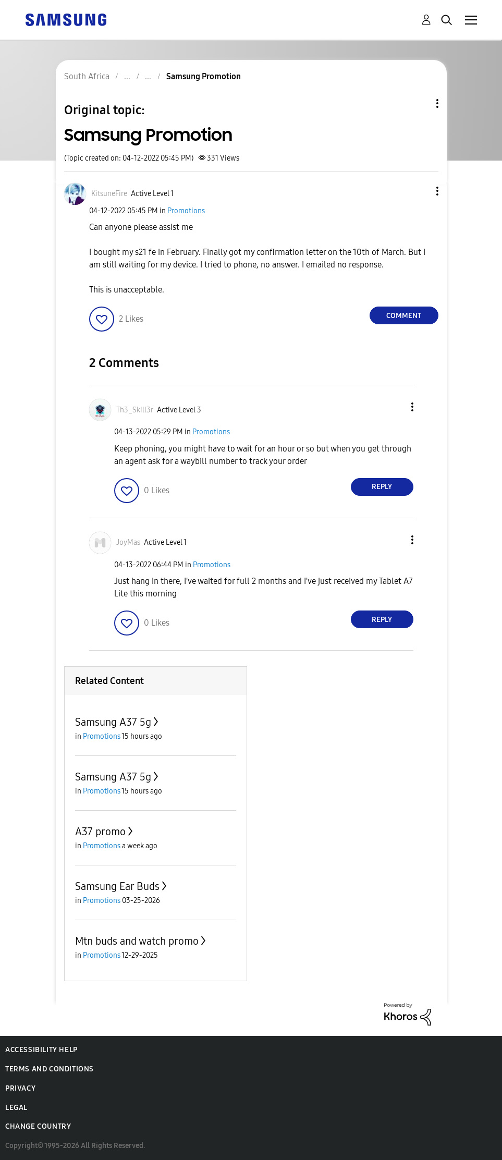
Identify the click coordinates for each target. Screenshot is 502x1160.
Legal (16, 1107)
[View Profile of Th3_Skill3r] (134, 410)
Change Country (38, 1126)
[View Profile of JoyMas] (128, 542)
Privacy (20, 1088)
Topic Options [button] (419, 103)
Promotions (186, 210)
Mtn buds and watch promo (137, 941)
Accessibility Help (41, 1049)
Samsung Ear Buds (117, 886)
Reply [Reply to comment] (382, 486)
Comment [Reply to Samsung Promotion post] (403, 315)
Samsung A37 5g (113, 722)
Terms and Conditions (49, 1069)
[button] (419, 191)
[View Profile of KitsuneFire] (109, 193)
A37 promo (100, 831)
